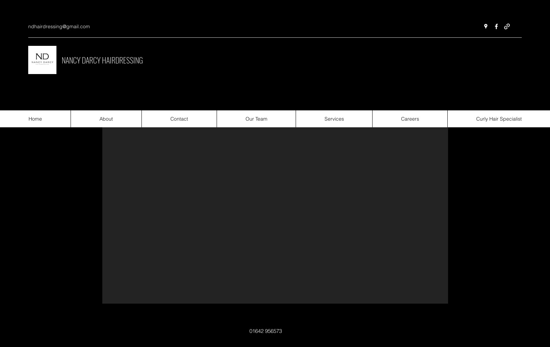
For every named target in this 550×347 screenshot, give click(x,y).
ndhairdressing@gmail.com (59, 26)
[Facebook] (496, 26)
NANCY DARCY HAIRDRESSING (102, 60)
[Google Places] (485, 26)
